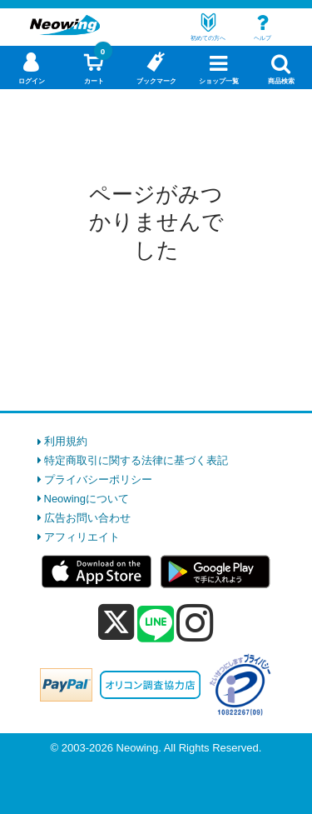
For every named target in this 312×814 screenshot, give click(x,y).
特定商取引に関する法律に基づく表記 (136, 460)
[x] (116, 623)
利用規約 (65, 441)
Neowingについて (87, 498)
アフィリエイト (82, 537)
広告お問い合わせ (87, 518)
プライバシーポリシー (98, 479)
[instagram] (195, 622)
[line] (155, 625)
